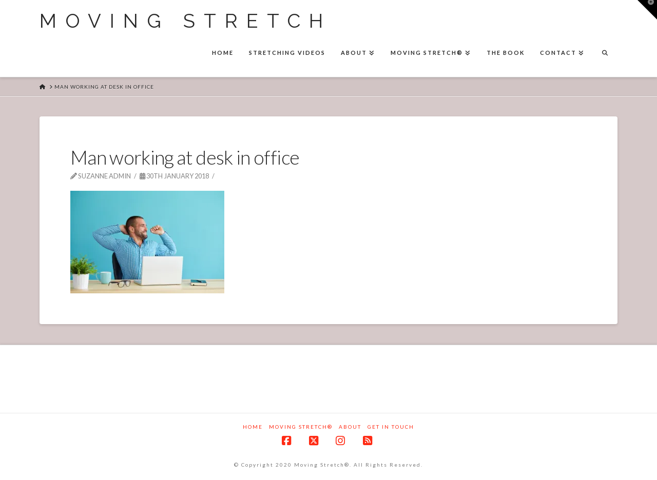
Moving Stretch (186, 21)
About (350, 427)
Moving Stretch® (301, 427)
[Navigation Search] (604, 54)
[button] (647, 9)
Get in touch (391, 427)
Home (253, 427)
